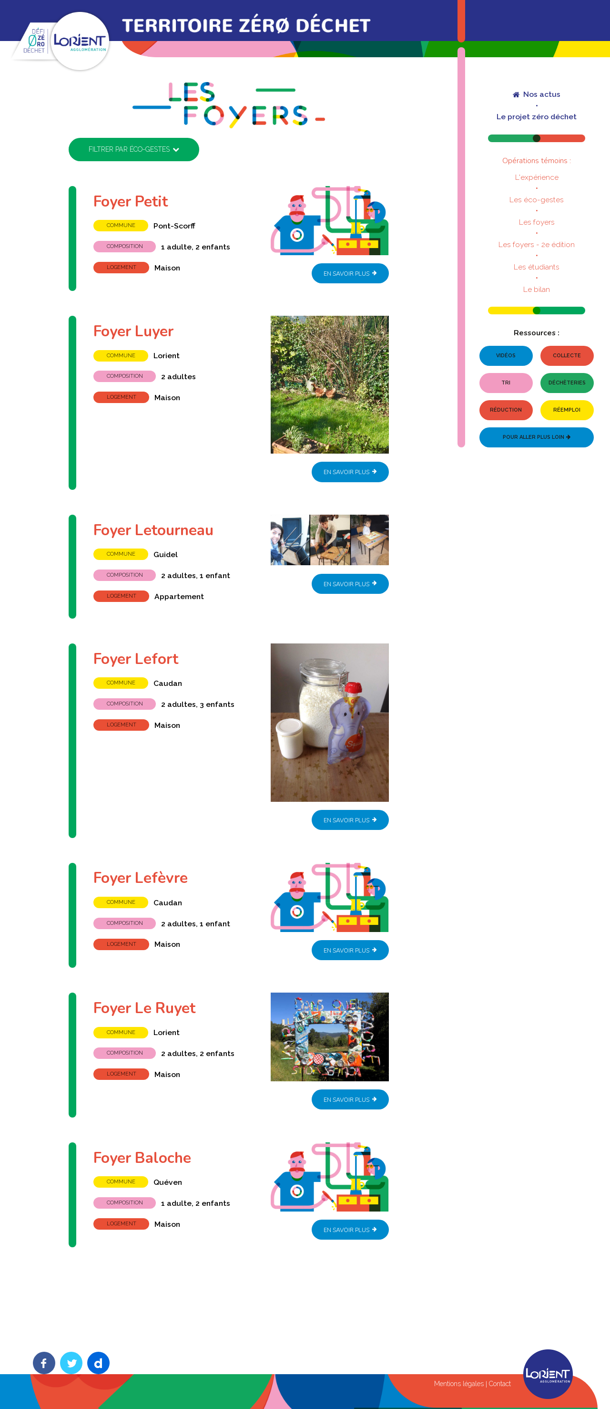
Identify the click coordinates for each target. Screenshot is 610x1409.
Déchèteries (567, 383)
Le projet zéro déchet (537, 117)
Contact (500, 1384)
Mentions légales (459, 1384)
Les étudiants (536, 266)
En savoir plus (350, 273)
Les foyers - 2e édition (536, 244)
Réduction (506, 410)
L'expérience (537, 177)
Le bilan (536, 289)
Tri (505, 383)
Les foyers (537, 222)
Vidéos (506, 355)
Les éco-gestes (536, 199)
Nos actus (536, 94)
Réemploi (566, 410)
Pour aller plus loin (536, 437)
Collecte (567, 355)
